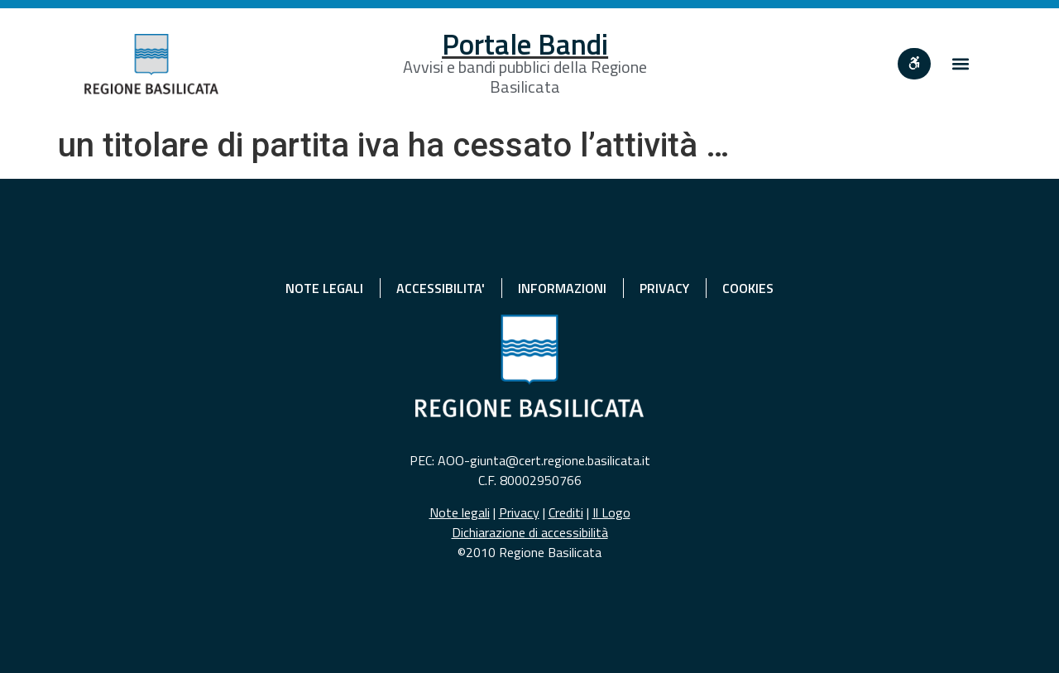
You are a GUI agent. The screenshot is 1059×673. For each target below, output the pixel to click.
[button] (961, 64)
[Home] (151, 64)
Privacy (519, 512)
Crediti (566, 512)
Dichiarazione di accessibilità (530, 532)
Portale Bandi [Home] (525, 44)
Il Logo (611, 512)
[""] (914, 63)
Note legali (459, 512)
